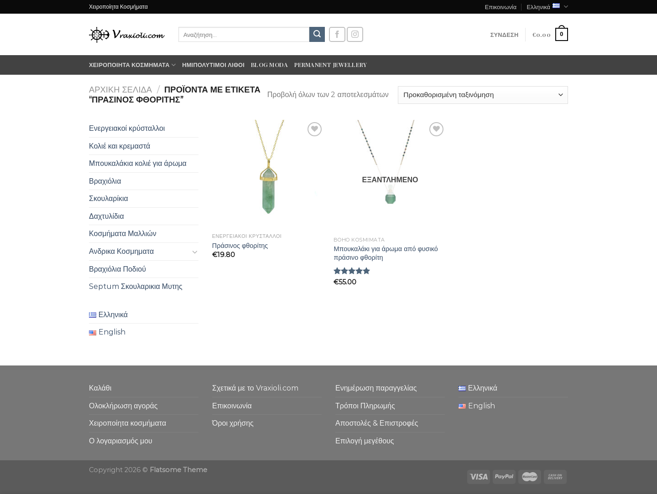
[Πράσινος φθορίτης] (268, 174)
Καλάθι (100, 388)
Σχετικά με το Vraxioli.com (255, 388)
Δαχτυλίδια (106, 216)
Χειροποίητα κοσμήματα (132, 65)
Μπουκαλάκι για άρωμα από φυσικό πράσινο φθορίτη (386, 253)
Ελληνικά (547, 6)
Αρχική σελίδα (120, 89)
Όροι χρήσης (233, 423)
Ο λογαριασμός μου (120, 441)
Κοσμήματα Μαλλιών (122, 233)
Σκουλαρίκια (108, 198)
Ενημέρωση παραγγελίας (376, 388)
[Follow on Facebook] (337, 34)
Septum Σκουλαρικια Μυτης (135, 286)
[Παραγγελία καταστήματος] (483, 95)
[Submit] (317, 34)
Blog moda (269, 64)
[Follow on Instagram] (355, 34)
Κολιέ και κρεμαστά (119, 146)
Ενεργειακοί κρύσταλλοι (127, 128)
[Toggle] (194, 251)
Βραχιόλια (105, 181)
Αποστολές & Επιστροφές (376, 423)
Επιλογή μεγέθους (364, 441)
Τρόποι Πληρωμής (365, 405)
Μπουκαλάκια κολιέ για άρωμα (138, 163)
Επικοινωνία (500, 6)
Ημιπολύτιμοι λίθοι (213, 64)
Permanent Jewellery (330, 64)
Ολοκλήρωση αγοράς (123, 405)
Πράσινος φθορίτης (240, 246)
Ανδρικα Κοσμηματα (121, 251)
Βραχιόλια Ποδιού (117, 269)
